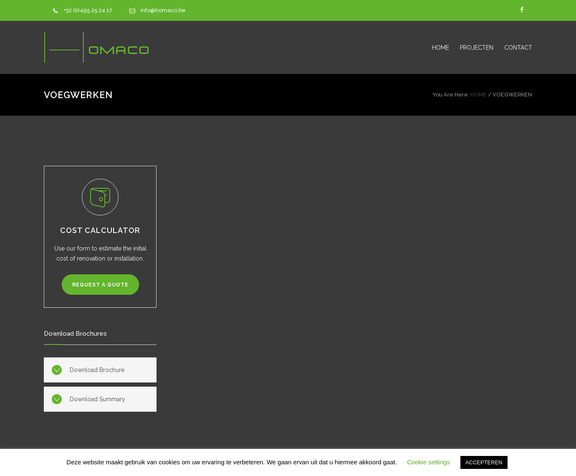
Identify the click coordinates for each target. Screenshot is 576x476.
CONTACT (518, 47)
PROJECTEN (476, 47)
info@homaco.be (163, 10)
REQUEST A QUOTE (100, 285)
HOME (440, 47)
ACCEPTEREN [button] (484, 462)
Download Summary (97, 399)
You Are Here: (450, 94)
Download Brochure (97, 370)
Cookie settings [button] (428, 462)
